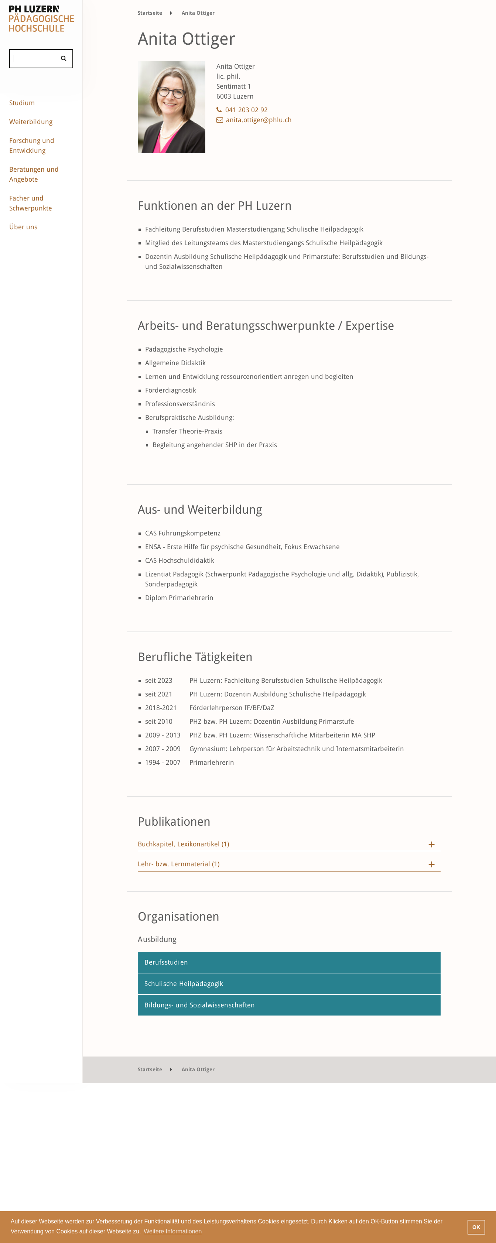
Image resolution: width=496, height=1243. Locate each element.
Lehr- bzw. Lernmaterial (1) (178, 864)
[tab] (289, 846)
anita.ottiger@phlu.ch (259, 120)
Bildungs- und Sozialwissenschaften (199, 1005)
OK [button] (476, 1227)
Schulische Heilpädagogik (183, 983)
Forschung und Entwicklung (31, 145)
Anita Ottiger (198, 13)
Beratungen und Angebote (34, 174)
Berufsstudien (166, 962)
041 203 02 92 (246, 110)
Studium (22, 103)
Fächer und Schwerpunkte (30, 203)
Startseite (150, 13)
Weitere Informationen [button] (173, 1231)
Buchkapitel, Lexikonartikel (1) (183, 844)
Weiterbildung (30, 122)
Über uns (23, 227)
